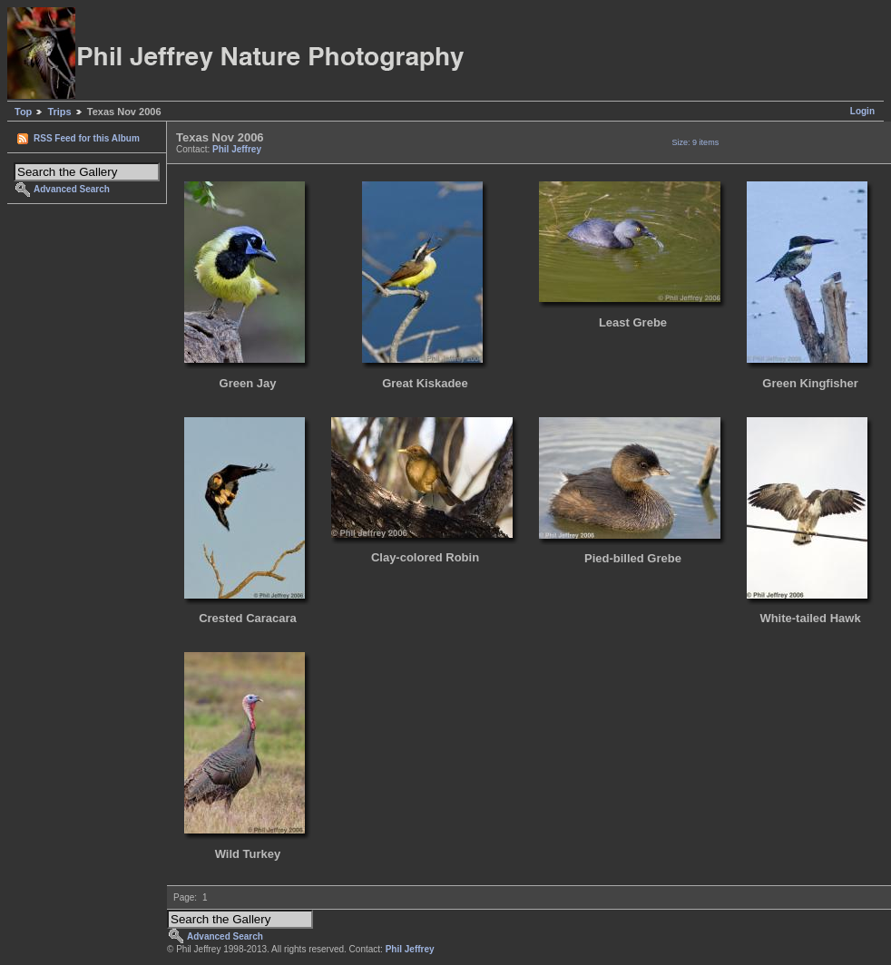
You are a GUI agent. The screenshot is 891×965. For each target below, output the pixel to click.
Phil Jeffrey (236, 149)
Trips (59, 111)
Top (23, 111)
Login (862, 111)
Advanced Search (72, 189)
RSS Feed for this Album (87, 138)
